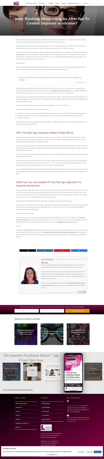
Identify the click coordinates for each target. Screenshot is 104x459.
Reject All (89, 452)
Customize (81, 452)
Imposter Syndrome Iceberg (60, 90)
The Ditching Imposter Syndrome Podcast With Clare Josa (25, 332)
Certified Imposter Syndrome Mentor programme (60, 232)
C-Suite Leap (20, 54)
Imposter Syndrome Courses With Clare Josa (78, 332)
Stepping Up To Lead (64, 222)
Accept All (97, 452)
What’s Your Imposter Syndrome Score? (52, 332)
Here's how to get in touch (74, 405)
